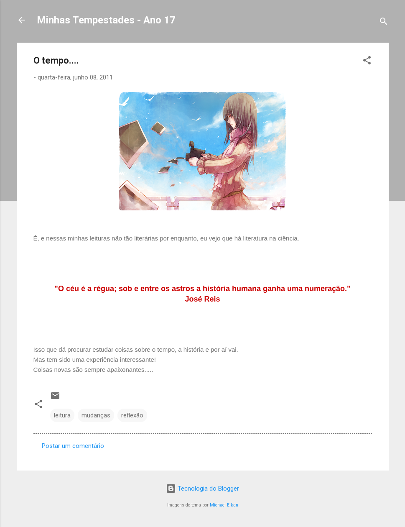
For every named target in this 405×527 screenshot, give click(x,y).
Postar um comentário (73, 446)
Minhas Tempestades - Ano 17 (106, 20)
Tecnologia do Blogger (202, 488)
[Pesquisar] (384, 23)
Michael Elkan (224, 505)
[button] (367, 61)
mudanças (96, 415)
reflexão (132, 415)
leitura (62, 415)
